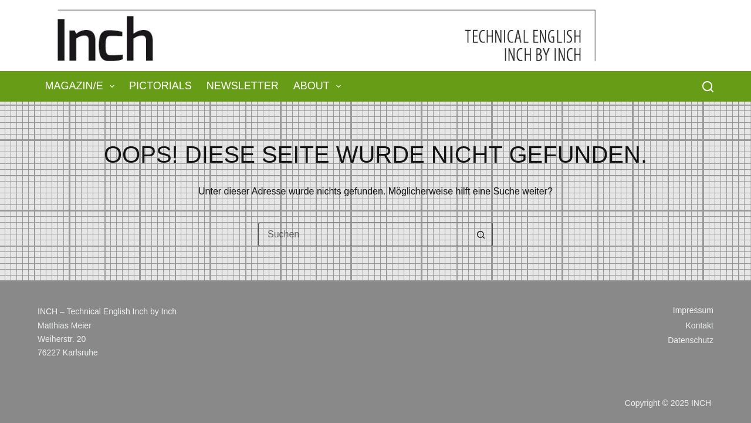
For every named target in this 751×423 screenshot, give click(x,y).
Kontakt (699, 325)
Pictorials (160, 86)
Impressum (693, 310)
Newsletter (243, 86)
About (319, 86)
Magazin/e (82, 86)
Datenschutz (690, 340)
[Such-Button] (481, 234)
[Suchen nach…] (363, 234)
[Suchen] (707, 86)
